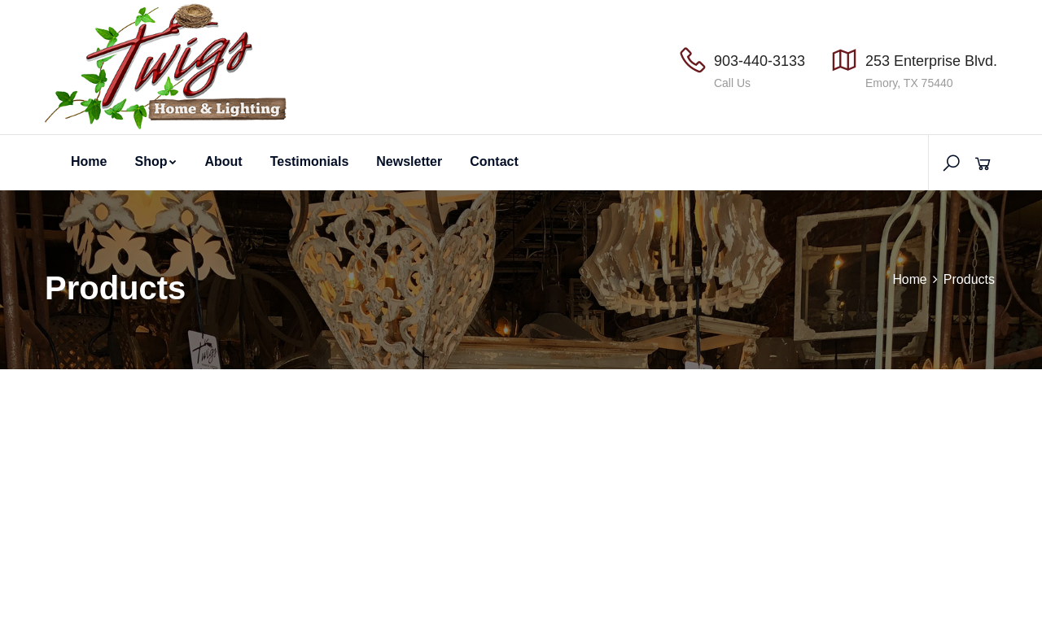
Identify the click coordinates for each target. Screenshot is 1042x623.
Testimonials (309, 161)
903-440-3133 (759, 61)
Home (89, 161)
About (223, 161)
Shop (155, 161)
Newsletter (409, 161)
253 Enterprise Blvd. (931, 61)
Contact (494, 161)
